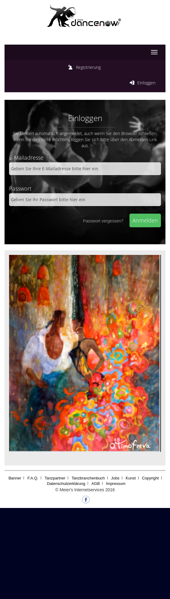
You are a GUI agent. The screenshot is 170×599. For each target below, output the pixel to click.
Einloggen (146, 83)
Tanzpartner (54, 478)
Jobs (115, 478)
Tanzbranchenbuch (88, 478)
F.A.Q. (33, 478)
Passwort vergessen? (103, 220)
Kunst (131, 478)
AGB (95, 483)
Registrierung (88, 67)
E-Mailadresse (26, 157)
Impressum (115, 483)
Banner (14, 478)
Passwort (20, 188)
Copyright (150, 478)
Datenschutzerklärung (66, 483)
